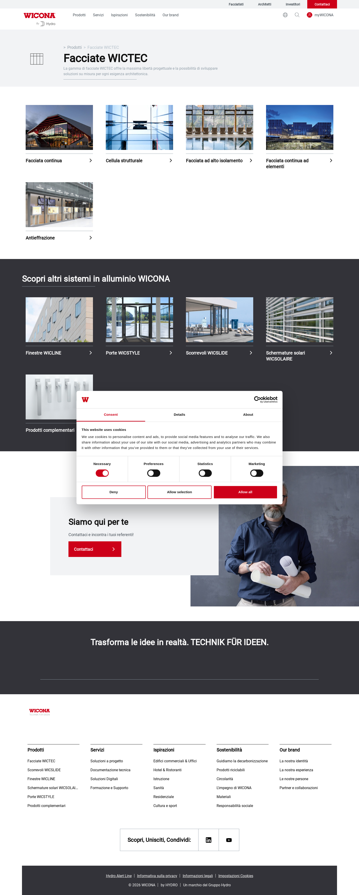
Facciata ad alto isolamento (214, 160)
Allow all (245, 492)
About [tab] (248, 415)
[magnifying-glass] (297, 14)
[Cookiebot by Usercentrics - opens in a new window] (257, 399)
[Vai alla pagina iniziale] (39, 19)
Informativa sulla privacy (157, 875)
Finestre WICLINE (43, 353)
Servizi (98, 14)
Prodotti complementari (50, 430)
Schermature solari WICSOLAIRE (285, 356)
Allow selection (179, 492)
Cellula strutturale (124, 160)
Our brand (171, 14)
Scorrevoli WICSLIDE (207, 353)
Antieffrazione (40, 238)
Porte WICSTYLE (123, 353)
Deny (113, 492)
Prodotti (79, 14)
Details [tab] (179, 415)
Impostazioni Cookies (235, 875)
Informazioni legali (198, 875)
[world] (285, 14)
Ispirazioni (119, 14)
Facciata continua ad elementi (287, 163)
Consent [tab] (111, 415)
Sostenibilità (145, 14)
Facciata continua (44, 160)
